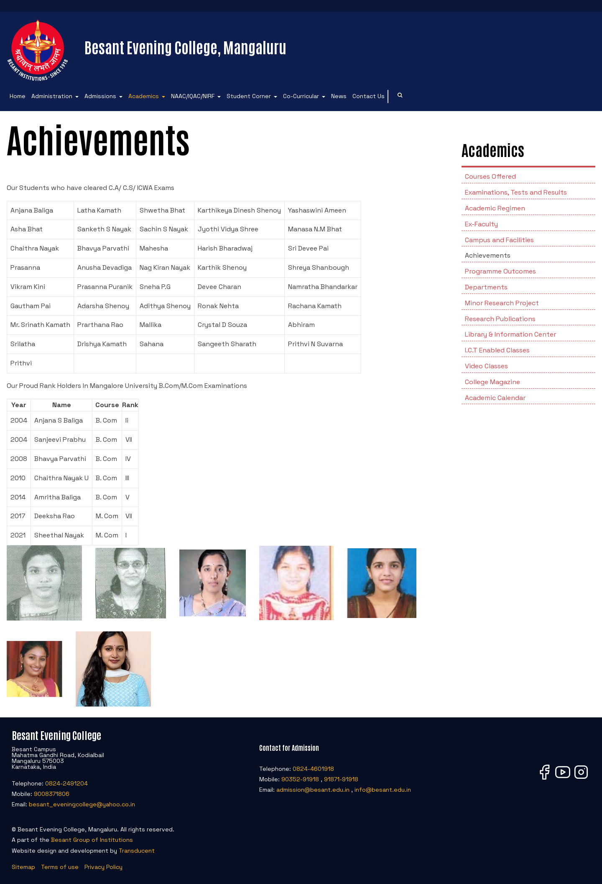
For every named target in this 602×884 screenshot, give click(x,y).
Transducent (137, 850)
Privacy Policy (103, 867)
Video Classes (486, 366)
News (339, 96)
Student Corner (249, 96)
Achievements (487, 255)
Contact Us (368, 96)
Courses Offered (490, 176)
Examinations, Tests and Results (516, 192)
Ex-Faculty (481, 224)
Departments (486, 287)
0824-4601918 (313, 769)
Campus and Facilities (499, 240)
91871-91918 (341, 779)
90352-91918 (300, 779)
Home (18, 96)
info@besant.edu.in (383, 789)
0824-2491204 (66, 783)
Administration (51, 96)
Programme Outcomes (500, 271)
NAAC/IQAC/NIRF (192, 96)
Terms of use (60, 867)
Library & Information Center (510, 334)
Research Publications (500, 318)
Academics (143, 96)
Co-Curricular (301, 96)
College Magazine (492, 381)
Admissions (100, 96)
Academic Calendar (495, 397)
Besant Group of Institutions (92, 839)
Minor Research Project (502, 303)
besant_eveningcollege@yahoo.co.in (82, 804)
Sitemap (23, 867)
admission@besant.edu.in (312, 789)
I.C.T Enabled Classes (497, 350)
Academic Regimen (495, 208)
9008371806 (51, 794)
